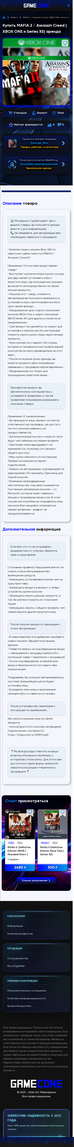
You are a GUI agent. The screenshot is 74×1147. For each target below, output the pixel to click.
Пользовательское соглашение (26, 1052)
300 (53, 867)
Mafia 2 (14, 18)
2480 (20, 867)
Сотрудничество (17, 1020)
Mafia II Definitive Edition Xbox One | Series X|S (52, 851)
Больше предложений (36, 942)
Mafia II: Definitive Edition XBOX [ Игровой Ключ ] (19, 851)
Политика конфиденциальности (26, 1060)
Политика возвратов (20, 996)
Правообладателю (19, 1068)
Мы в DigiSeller (16, 1028)
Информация (15, 988)
